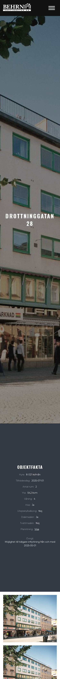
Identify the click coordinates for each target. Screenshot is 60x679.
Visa (37, 529)
